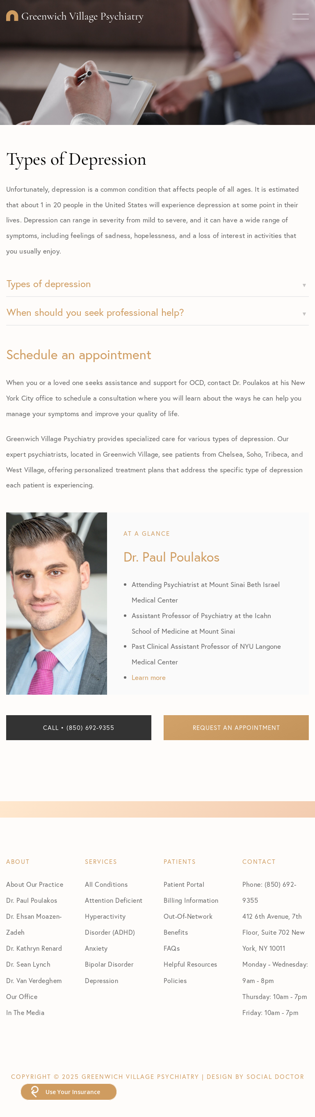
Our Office (21, 996)
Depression (101, 980)
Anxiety (96, 948)
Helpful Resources (190, 964)
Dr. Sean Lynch (28, 964)
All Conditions (106, 884)
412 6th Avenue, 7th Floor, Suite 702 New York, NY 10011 (273, 932)
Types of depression (49, 283)
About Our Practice (34, 884)
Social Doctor (275, 1076)
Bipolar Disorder (109, 964)
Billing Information (191, 900)
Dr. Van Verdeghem (34, 980)
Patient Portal (184, 884)
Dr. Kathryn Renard (34, 948)
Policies (175, 980)
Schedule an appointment (78, 354)
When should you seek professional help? (95, 312)
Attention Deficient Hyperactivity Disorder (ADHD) (114, 916)
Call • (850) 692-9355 (78, 727)
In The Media (25, 1012)
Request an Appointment (236, 727)
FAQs (172, 948)
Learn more (149, 677)
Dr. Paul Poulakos (31, 900)
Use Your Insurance (73, 1092)
